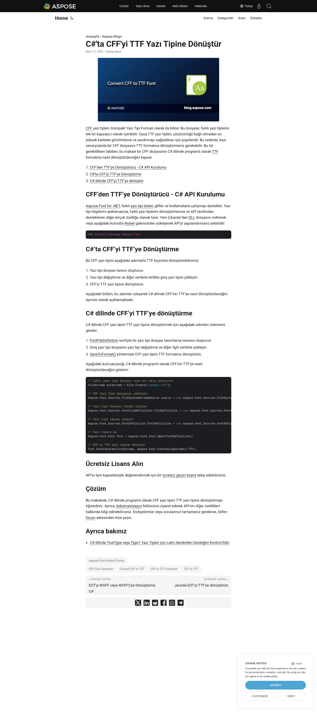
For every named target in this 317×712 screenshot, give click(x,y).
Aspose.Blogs (112, 36)
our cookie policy (268, 676)
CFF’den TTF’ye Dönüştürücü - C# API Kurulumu (128, 167)
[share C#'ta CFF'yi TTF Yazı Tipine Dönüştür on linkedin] (147, 604)
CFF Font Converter (101, 569)
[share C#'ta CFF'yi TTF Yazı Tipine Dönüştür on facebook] (164, 604)
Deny (291, 696)
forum (90, 518)
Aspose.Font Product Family (106, 560)
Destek (160, 6)
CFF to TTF (191, 569)
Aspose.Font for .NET (103, 206)
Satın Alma (143, 6)
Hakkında (201, 6)
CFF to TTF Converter (164, 569)
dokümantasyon (129, 506)
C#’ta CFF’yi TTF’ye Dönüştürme (115, 174)
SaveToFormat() (103, 354)
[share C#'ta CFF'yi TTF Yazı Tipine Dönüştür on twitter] (138, 604)
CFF (89, 128)
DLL (192, 217)
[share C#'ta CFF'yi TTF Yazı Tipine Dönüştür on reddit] (155, 604)
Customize (260, 696)
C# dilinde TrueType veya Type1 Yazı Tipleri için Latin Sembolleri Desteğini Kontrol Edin (159, 542)
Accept (275, 685)
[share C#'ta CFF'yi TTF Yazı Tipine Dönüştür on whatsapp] (172, 604)
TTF (215, 151)
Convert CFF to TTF (132, 569)
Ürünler (124, 6)
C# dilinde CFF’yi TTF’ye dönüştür (117, 181)
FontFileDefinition (104, 340)
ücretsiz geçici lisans (179, 475)
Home (61, 18)
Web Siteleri (180, 6)
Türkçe (246, 6)
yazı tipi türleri (142, 206)
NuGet (130, 223)
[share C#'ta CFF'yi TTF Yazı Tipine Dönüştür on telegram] (181, 604)
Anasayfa (92, 36)
